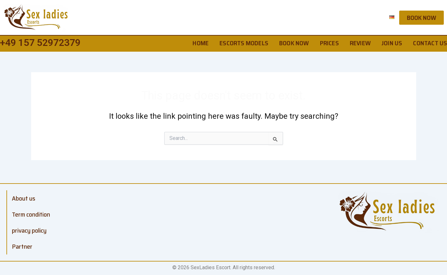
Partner (22, 246)
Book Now (294, 43)
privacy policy (29, 230)
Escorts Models (243, 43)
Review (360, 43)
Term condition (31, 214)
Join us (392, 43)
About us (23, 198)
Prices (329, 43)
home (201, 43)
